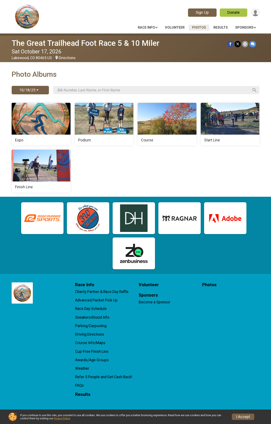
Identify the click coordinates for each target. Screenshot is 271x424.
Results (220, 27)
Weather (82, 368)
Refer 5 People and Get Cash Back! (103, 377)
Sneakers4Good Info (92, 317)
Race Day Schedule (91, 309)
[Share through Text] (252, 44)
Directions (67, 58)
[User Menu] (255, 13)
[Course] (167, 124)
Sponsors (244, 27)
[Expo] (41, 124)
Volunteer (175, 27)
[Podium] (104, 124)
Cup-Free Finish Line (91, 351)
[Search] (254, 90)
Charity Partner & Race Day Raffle (102, 292)
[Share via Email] (245, 44)
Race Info (146, 27)
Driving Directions (89, 334)
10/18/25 (28, 90)
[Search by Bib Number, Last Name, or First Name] (153, 90)
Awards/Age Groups (92, 360)
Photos (199, 27)
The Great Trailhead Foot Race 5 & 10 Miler (85, 43)
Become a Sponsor (154, 302)
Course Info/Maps (90, 343)
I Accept (243, 417)
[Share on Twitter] (238, 44)
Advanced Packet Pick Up (96, 300)
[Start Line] (230, 124)
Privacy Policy (62, 418)
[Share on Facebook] (230, 44)
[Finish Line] (41, 171)
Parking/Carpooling (90, 326)
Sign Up (202, 12)
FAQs (79, 385)
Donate (233, 12)
